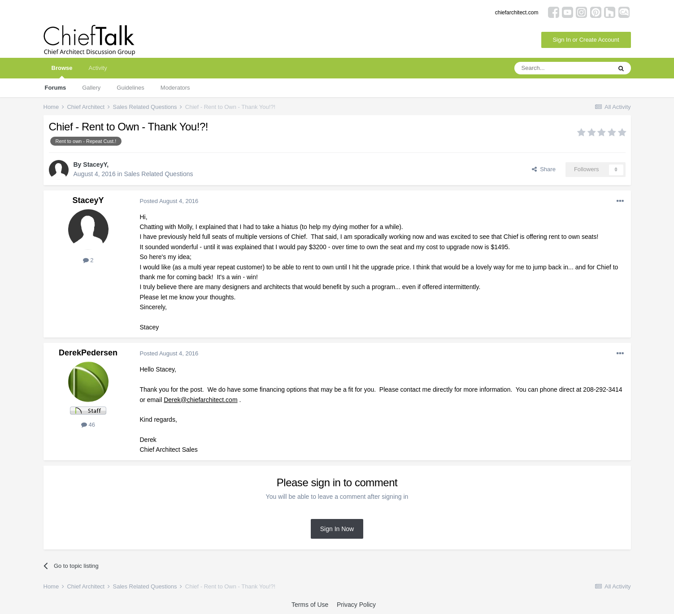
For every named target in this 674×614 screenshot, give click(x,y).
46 (88, 424)
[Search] (562, 68)
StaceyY (95, 164)
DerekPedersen (88, 352)
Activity (97, 68)
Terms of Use (309, 604)
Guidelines (130, 87)
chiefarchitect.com (517, 12)
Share (544, 169)
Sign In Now (337, 528)
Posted (169, 201)
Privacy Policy (356, 604)
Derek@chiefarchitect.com (200, 399)
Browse (62, 71)
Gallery (91, 87)
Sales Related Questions (158, 173)
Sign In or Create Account (585, 39)
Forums (55, 87)
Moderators (175, 87)
